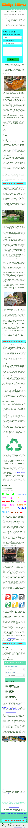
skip (12, 240)
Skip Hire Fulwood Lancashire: (9, 16)
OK (24, 827)
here (3, 789)
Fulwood (17, 344)
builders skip (14, 108)
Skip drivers (19, 250)
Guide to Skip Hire (6, 91)
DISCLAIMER (24, 9)
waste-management (6, 710)
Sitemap (3, 813)
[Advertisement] (17, 132)
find (6, 649)
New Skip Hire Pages (11, 813)
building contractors (11, 712)
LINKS (14, 9)
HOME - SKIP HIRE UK (14, 807)
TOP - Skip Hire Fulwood (7, 797)
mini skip (9, 105)
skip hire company (16, 202)
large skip (17, 109)
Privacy (25, 817)
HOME (11, 9)
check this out (11, 638)
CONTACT (20, 9)
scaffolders (21, 710)
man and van (16, 709)
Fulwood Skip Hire (7, 659)
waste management (21, 472)
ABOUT (17, 9)
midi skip (9, 106)
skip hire (10, 101)
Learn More (18, 827)
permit (15, 150)
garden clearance (22, 704)
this (10, 640)
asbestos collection (10, 567)
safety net (10, 251)
